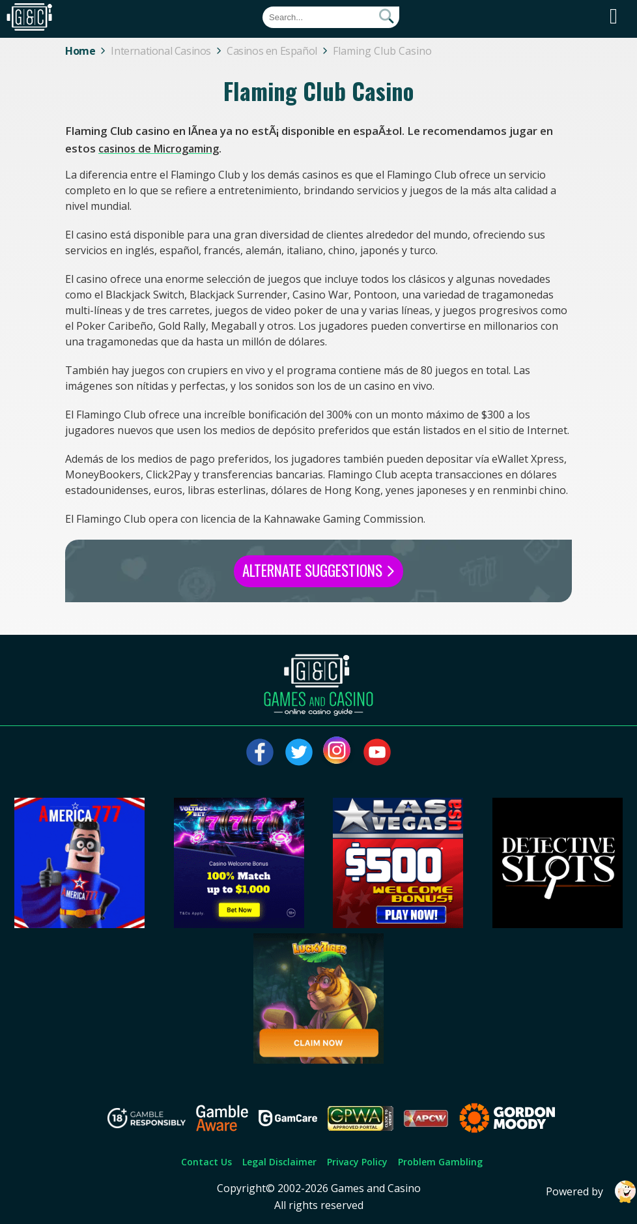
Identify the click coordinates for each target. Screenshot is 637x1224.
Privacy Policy (357, 1162)
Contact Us (206, 1162)
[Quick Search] (330, 17)
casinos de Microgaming (158, 148)
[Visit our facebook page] (259, 752)
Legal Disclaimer (279, 1162)
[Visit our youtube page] (377, 752)
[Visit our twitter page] (298, 752)
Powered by (591, 1191)
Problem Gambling (440, 1162)
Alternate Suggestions (318, 570)
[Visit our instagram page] (338, 752)
